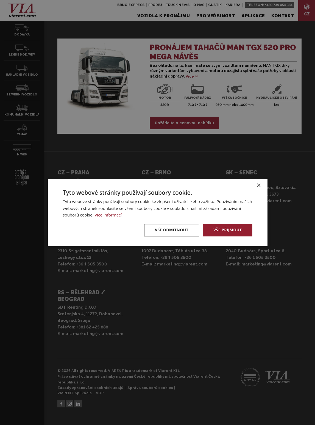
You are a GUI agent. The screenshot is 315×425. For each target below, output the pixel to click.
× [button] (259, 185)
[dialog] (157, 212)
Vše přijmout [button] (227, 229)
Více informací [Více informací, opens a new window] (108, 215)
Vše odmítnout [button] (171, 229)
